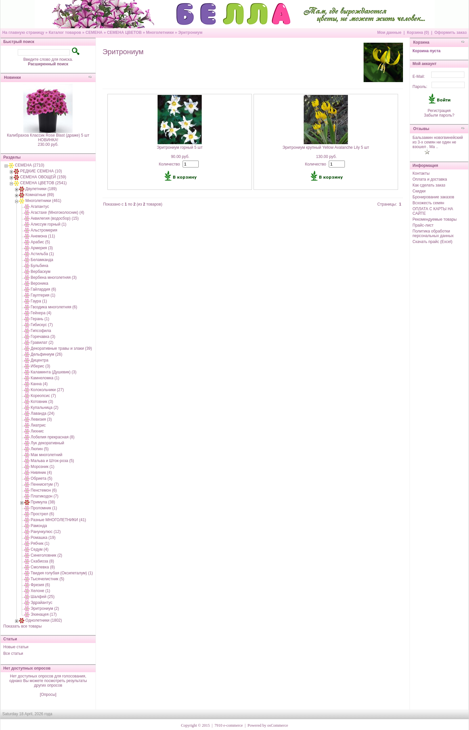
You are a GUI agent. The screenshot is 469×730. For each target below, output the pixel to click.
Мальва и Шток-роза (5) (52, 460)
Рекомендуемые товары (435, 219)
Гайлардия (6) (43, 289)
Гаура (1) (39, 301)
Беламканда (42, 259)
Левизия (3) (41, 419)
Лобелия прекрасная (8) (52, 437)
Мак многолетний (46, 455)
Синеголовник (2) (46, 555)
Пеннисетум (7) (44, 484)
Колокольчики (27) (47, 389)
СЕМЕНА (93, 32)
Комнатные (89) (39, 194)
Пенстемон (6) (44, 490)
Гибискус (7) (42, 324)
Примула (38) (43, 502)
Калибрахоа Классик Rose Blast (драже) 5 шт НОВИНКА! (48, 137)
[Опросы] (48, 694)
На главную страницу (23, 32)
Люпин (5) (40, 449)
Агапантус (40, 206)
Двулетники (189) (40, 189)
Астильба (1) (42, 254)
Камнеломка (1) (45, 378)
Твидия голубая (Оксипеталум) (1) (62, 573)
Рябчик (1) (40, 543)
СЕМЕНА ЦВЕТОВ (124, 32)
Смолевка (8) (43, 567)
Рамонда (39, 525)
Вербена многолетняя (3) (54, 277)
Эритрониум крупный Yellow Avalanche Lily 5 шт (325, 147)
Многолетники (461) (43, 200)
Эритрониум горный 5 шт (180, 147)
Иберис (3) (40, 366)
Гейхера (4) (41, 313)
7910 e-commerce (228, 725)
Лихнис (37, 431)
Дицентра (39, 360)
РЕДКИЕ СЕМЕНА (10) (41, 171)
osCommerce (277, 725)
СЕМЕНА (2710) (29, 165)
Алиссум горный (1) (48, 224)
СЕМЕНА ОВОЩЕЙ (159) (43, 177)
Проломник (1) (44, 508)
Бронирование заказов (433, 197)
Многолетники (160, 32)
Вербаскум (40, 271)
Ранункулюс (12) (45, 531)
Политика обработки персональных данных (433, 233)
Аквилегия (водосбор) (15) (54, 218)
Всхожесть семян (428, 203)
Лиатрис (38, 425)
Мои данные (389, 32)
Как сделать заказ (429, 185)
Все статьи (13, 653)
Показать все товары (22, 626)
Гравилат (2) (42, 342)
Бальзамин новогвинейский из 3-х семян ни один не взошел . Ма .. (438, 142)
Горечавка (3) (43, 336)
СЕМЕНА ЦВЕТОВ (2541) (43, 183)
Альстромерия (44, 230)
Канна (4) (39, 384)
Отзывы (421, 128)
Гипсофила (41, 330)
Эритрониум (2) (45, 608)
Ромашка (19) (43, 537)
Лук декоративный (47, 443)
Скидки (419, 191)
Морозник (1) (42, 466)
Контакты (421, 173)
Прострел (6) (42, 514)
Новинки (12, 77)
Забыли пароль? (439, 115)
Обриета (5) (41, 478)
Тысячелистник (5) (47, 579)
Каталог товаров (65, 32)
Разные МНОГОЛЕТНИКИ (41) (58, 520)
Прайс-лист (423, 225)
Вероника (39, 283)
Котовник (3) (42, 401)
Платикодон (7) (44, 496)
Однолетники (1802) (43, 620)
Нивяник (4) (41, 472)
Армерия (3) (42, 248)
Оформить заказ (451, 32)
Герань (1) (40, 319)
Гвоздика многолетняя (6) (54, 307)
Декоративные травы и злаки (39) (61, 348)
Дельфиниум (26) (46, 354)
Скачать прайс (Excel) (433, 241)
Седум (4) (39, 549)
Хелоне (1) (40, 590)
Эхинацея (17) (43, 614)
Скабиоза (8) (42, 561)
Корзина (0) (418, 32)
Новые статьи (16, 647)
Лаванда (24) (42, 413)
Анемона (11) (43, 236)
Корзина (421, 42)
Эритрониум (190, 32)
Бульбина (39, 265)
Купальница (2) (44, 407)
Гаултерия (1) (43, 295)
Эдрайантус (41, 602)
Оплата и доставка (430, 179)
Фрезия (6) (40, 585)
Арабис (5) (40, 242)
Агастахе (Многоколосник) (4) (57, 212)
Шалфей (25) (43, 596)
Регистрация (439, 110)
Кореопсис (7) (43, 395)
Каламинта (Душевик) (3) (53, 372)
